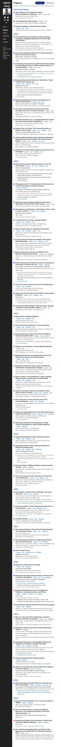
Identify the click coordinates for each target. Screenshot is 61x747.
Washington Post (22, 655)
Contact (5, 42)
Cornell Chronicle (22, 77)
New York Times (21, 583)
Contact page (6, 55)
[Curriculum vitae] (6, 22)
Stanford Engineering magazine (36, 583)
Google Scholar (23, 6)
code (48, 14)
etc (23, 694)
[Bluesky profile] (8, 17)
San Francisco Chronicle (34, 77)
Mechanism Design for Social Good (32, 503)
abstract (40, 14)
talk (33, 83)
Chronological (38, 3)
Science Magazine (43, 690)
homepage (35, 6)
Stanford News (31, 655)
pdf (29, 713)
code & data (51, 414)
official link (28, 83)
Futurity (19, 694)
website (34, 230)
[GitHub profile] (5, 20)
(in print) (32, 692)
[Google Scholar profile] (8, 20)
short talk (40, 594)
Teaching (6, 36)
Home (5, 27)
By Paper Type (49, 3)
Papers (5, 30)
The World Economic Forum (43, 692)
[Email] (5, 17)
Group (5, 33)
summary (31, 594)
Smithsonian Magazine (23, 692)
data (43, 141)
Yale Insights (20, 96)
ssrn (23, 552)
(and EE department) (32, 690)
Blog (4, 39)
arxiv (45, 14)
